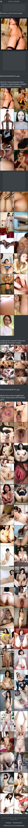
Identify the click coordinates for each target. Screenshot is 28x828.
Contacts (8, 822)
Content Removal (17, 822)
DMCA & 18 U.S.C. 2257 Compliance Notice (14, 825)
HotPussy (14, 1)
